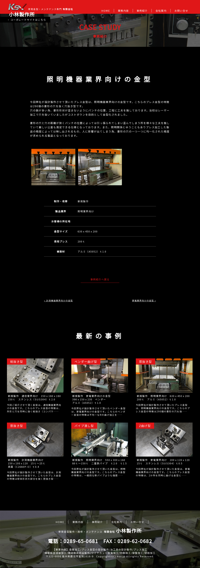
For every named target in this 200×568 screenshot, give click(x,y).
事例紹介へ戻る (100, 279)
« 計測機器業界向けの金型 (58, 300)
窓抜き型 (145, 361)
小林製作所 (22, 14)
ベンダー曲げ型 (86, 361)
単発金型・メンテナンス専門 (40, 10)
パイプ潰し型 (84, 426)
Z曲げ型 (145, 426)
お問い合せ (181, 10)
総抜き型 (16, 361)
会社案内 (161, 10)
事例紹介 (142, 10)
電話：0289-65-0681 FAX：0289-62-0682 (100, 541)
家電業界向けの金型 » (144, 300)
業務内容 (123, 10)
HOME (105, 10)
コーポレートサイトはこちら (27, 20)
